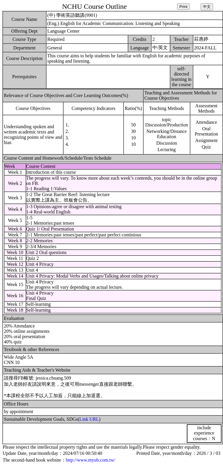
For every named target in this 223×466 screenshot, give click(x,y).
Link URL (89, 419)
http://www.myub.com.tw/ (90, 459)
